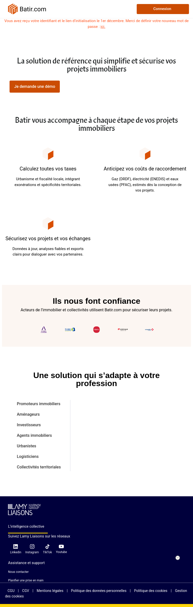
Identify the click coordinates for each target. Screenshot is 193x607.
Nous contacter (18, 572)
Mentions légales (50, 591)
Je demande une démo (34, 86)
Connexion (162, 9)
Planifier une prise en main (25, 580)
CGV (26, 591)
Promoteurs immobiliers (38, 403)
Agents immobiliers (34, 435)
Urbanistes (26, 446)
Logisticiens (28, 456)
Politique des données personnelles (99, 591)
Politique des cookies (151, 591)
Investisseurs (29, 424)
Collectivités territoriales (39, 467)
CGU (11, 591)
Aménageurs (28, 414)
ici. (103, 26)
